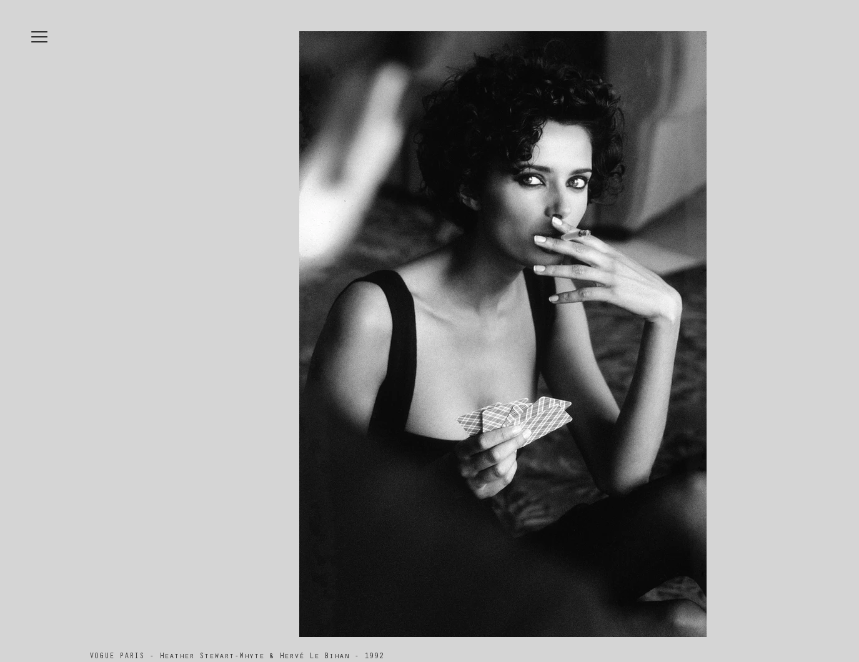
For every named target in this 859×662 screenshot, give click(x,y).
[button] (39, 36)
